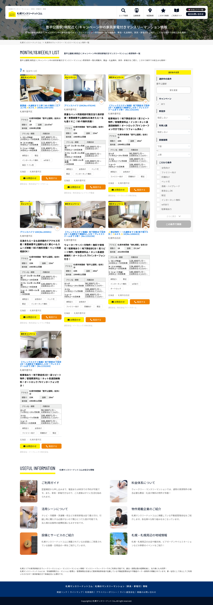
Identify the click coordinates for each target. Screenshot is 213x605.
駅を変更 (174, 90)
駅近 (164, 195)
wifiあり (165, 204)
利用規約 (89, 592)
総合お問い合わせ (196, 14)
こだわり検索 (163, 15)
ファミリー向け (169, 172)
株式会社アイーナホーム (38, 184)
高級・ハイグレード (171, 186)
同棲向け (166, 176)
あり (163, 103)
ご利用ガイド (176, 15)
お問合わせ (31, 178)
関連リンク (62, 592)
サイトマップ (76, 592)
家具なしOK (167, 190)
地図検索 (150, 15)
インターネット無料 (171, 199)
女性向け (166, 167)
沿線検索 (136, 15)
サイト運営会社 (127, 592)
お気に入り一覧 (197, 9)
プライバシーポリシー (106, 592)
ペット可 (166, 181)
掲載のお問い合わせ (146, 592)
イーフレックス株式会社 (127, 195)
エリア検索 (123, 15)
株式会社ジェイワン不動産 (83, 192)
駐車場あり (167, 209)
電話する (53, 178)
